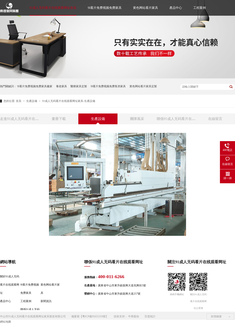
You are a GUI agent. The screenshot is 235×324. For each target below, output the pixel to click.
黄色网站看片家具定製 (143, 86)
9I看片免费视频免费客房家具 (108, 86)
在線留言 (215, 119)
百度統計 (150, 316)
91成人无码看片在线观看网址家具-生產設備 (68, 101)
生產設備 (32, 101)
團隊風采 (137, 119)
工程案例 (199, 7)
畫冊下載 (59, 119)
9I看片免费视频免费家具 (105, 7)
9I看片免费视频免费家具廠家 (34, 86)
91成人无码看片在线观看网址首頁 (52, 7)
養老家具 (61, 86)
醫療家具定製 (78, 86)
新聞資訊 (46, 301)
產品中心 (175, 7)
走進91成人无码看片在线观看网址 (26, 119)
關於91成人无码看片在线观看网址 (9, 284)
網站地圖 (5, 321)
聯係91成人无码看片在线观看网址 (183, 119)
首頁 (19, 101)
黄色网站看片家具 (145, 7)
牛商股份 (133, 316)
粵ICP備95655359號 (94, 316)
